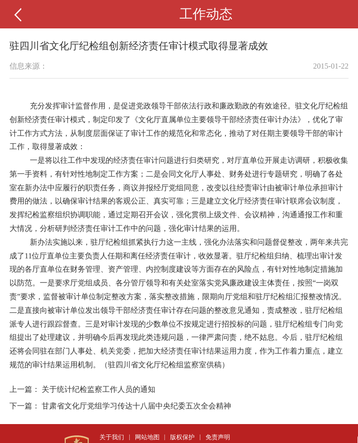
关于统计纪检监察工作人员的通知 (98, 389)
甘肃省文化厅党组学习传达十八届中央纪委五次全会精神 (136, 406)
